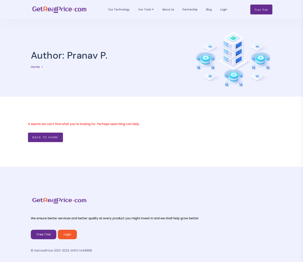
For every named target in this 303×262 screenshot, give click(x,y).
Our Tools (144, 9)
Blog (209, 9)
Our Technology (119, 9)
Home (35, 67)
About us (168, 9)
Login (223, 9)
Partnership (190, 9)
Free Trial (44, 234)
